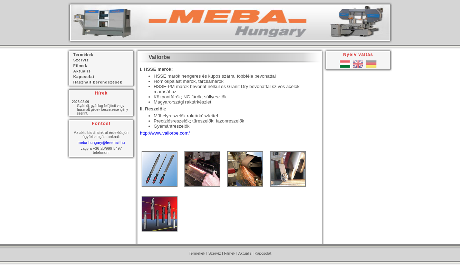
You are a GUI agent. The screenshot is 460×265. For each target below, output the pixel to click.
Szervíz (214, 253)
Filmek (229, 253)
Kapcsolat (263, 253)
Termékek (197, 253)
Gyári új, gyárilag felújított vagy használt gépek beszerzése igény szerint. (102, 109)
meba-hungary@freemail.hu (101, 142)
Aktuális (245, 253)
